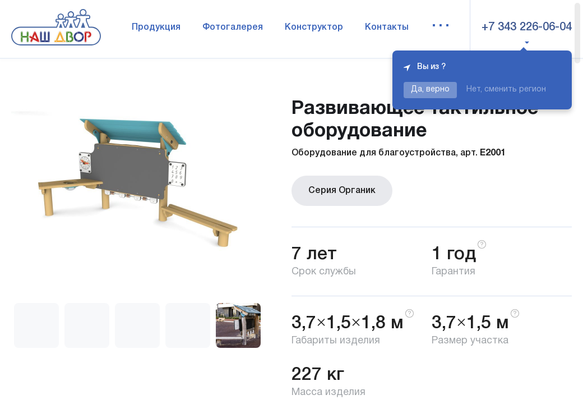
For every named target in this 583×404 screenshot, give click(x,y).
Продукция (156, 27)
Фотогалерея (232, 27)
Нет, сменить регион (506, 89)
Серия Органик (342, 191)
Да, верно (430, 89)
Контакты (387, 27)
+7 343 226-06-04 (527, 27)
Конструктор (314, 27)
